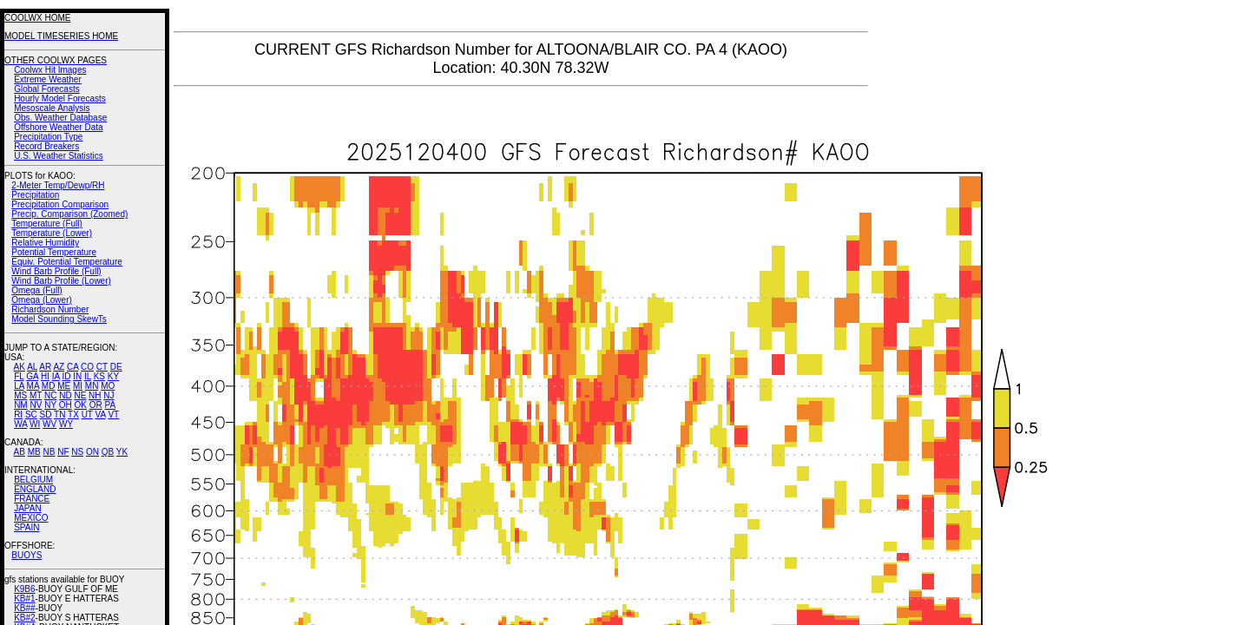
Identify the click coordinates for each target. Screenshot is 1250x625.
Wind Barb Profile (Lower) (60, 281)
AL (32, 367)
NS (77, 452)
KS (99, 376)
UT (87, 414)
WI (35, 424)
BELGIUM (33, 479)
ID (66, 376)
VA (100, 414)
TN (59, 414)
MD (49, 386)
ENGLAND (35, 489)
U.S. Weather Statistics (58, 156)
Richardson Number (50, 309)
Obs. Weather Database (60, 117)
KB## (24, 608)
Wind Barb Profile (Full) (56, 271)
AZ (58, 367)
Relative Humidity (45, 242)
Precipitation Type (48, 136)
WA (20, 424)
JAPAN (28, 508)
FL (18, 376)
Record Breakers (46, 146)
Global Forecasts (47, 89)
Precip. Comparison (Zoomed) (69, 214)
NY (50, 405)
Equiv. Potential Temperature (66, 261)
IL (87, 376)
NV (36, 405)
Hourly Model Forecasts (60, 98)
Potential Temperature (53, 252)
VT (113, 414)
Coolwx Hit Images (50, 70)
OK (80, 405)
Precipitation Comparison (60, 204)
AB (19, 452)
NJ (108, 395)
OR (95, 405)
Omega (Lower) (41, 300)
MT (36, 395)
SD (46, 414)
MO (108, 386)
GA (32, 376)
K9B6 (24, 589)
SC (31, 414)
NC (50, 395)
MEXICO (31, 518)
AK (19, 367)
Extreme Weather (48, 79)
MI (77, 386)
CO (87, 367)
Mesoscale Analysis (51, 108)
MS (20, 395)
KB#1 (24, 598)
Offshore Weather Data (58, 127)
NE (80, 395)
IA (56, 376)
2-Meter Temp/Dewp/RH (57, 185)
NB (49, 452)
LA (19, 386)
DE (116, 367)
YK (122, 452)
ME (63, 386)
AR (45, 367)
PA (109, 405)
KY (113, 376)
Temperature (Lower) (51, 233)
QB (108, 452)
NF (63, 452)
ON (92, 452)
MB (34, 452)
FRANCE (31, 498)
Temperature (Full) (46, 223)
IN (77, 376)
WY (66, 424)
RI (18, 414)
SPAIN (26, 527)
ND (65, 395)
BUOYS (26, 555)
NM (21, 405)
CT (102, 367)
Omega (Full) (36, 290)
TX (73, 414)
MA (33, 386)
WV (49, 424)
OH (65, 405)
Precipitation (35, 195)
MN (92, 386)
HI (45, 376)
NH (95, 395)
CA (72, 367)
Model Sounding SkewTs (59, 319)
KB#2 (24, 617)
